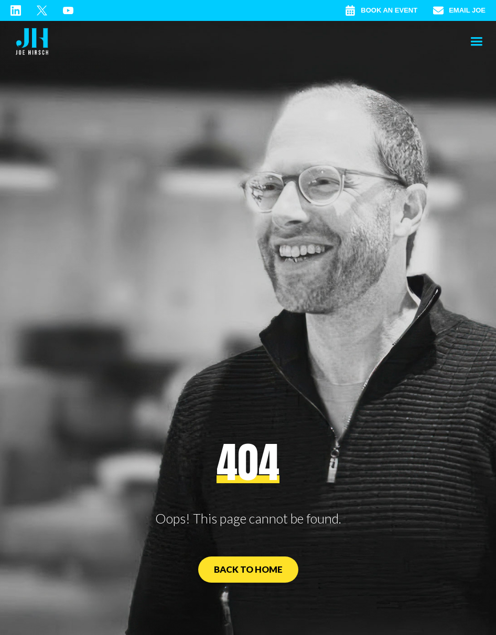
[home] (31, 42)
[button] (476, 42)
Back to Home (248, 569)
